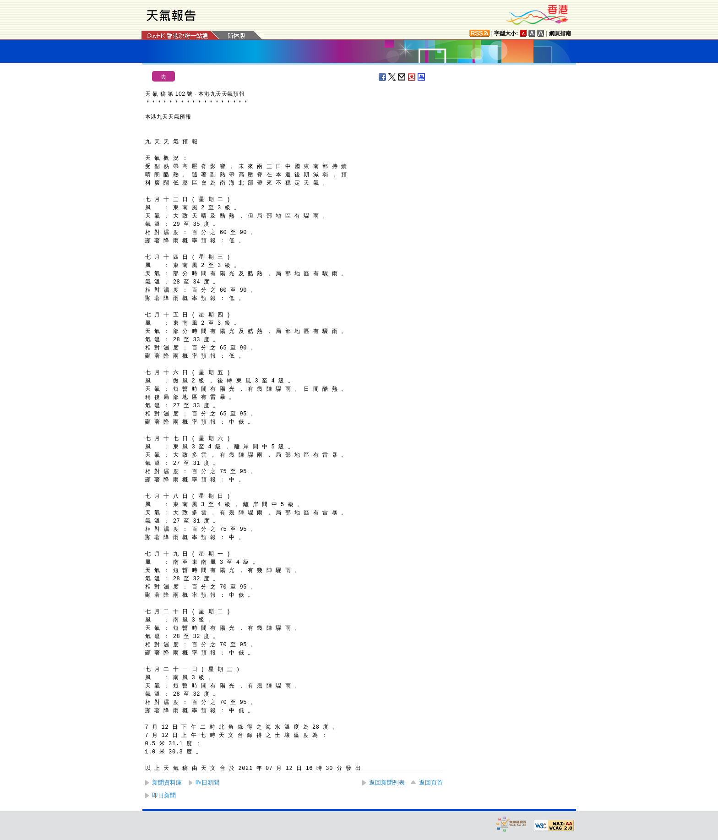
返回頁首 (431, 782)
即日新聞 (164, 795)
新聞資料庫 (167, 782)
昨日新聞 (207, 782)
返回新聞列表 (387, 782)
